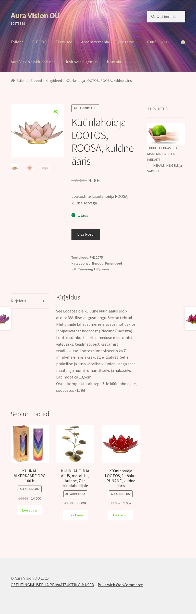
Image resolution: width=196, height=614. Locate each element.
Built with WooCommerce (120, 584)
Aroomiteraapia (95, 41)
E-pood (36, 80)
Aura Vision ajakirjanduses (33, 61)
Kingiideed (54, 80)
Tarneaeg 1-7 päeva (93, 269)
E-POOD (39, 41)
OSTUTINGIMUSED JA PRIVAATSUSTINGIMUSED (52, 584)
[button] (56, 112)
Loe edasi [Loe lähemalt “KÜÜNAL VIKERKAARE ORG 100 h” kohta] (29, 510)
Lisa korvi (85, 234)
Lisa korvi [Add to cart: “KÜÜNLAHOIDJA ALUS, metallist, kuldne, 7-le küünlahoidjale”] (75, 515)
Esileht (17, 41)
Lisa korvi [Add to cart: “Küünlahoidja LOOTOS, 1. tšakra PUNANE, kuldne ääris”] (120, 515)
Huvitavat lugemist (81, 61)
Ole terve (126, 41)
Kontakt (114, 61)
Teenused (64, 41)
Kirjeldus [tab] (18, 300)
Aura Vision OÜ (35, 15)
